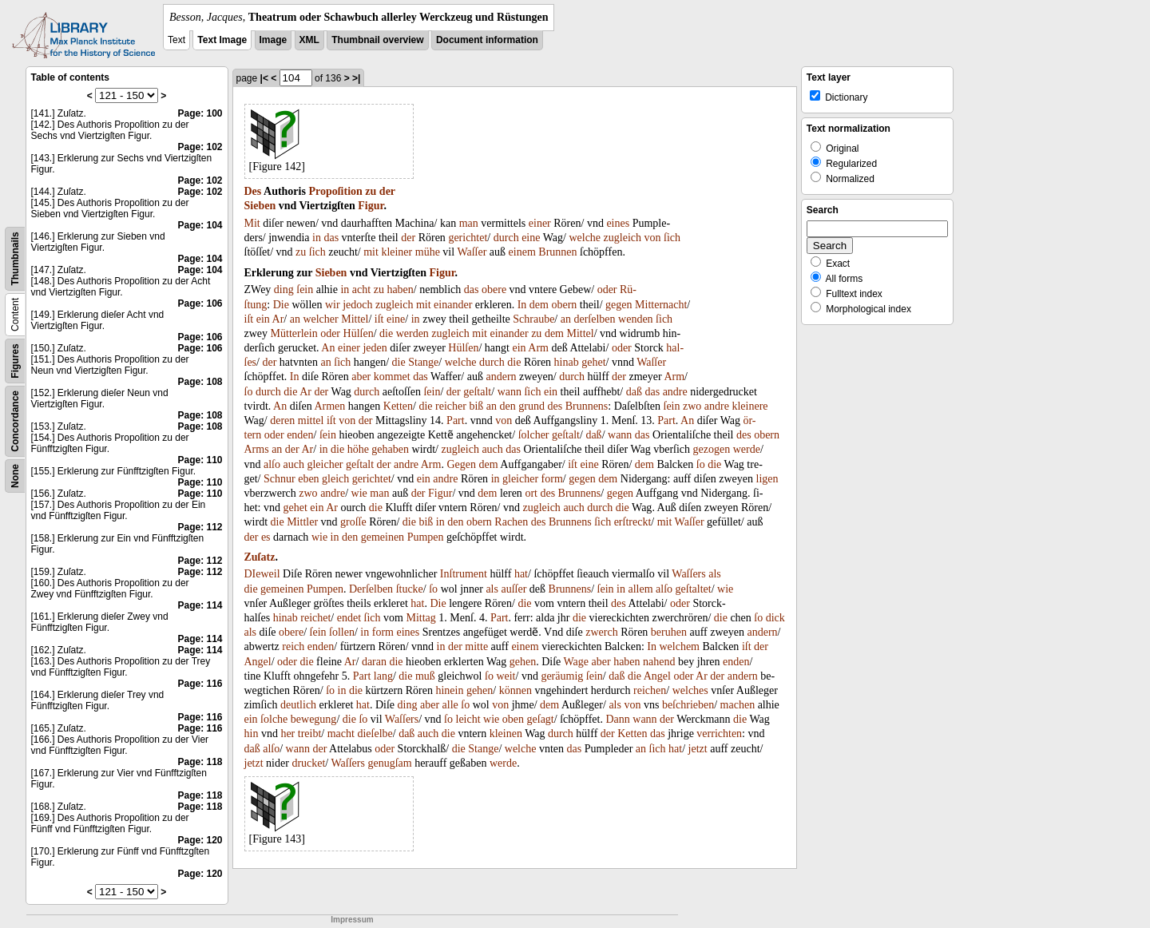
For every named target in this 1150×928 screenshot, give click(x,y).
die (386, 333)
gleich (335, 479)
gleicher (325, 464)
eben (308, 479)
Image (274, 40)
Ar (278, 319)
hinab (566, 362)
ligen (767, 479)
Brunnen (557, 252)
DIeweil (262, 574)
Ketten (398, 406)
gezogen (712, 449)
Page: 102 (199, 147)
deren (282, 420)
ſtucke (409, 589)
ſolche (274, 719)
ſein (304, 289)
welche (585, 238)
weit (505, 676)
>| (356, 78)
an (295, 319)
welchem (679, 646)
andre (675, 392)
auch (492, 449)
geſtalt (477, 392)
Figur (370, 206)
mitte (476, 646)
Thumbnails (15, 258)
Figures (15, 360)
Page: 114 (199, 605)
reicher (450, 406)
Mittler (302, 522)
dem (539, 305)
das (331, 238)
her (287, 734)
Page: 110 (199, 460)
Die (281, 305)
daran (374, 662)
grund (531, 406)
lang (383, 676)
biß (476, 406)
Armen (329, 406)
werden (412, 333)
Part (455, 420)
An (328, 348)
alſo (272, 464)
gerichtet (467, 238)
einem (522, 252)
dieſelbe (374, 734)
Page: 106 (199, 303)
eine (530, 238)
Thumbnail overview (377, 40)
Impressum (352, 919)
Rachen (511, 522)
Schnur (279, 479)
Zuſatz (260, 557)
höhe (358, 449)
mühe (427, 252)
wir (332, 305)
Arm (538, 348)
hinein (449, 690)
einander (453, 305)
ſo (248, 392)
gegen (618, 305)
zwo (692, 406)
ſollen (342, 632)
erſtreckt (633, 522)
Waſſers (688, 574)
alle (450, 705)
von (652, 238)
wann (509, 392)
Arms (256, 449)
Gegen (461, 464)
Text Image (222, 40)
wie (359, 493)
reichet (315, 618)
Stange (423, 362)
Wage (576, 662)
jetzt (698, 749)
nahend (659, 662)
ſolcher (533, 435)
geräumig (562, 676)
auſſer (513, 589)
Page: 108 (199, 381)
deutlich (298, 705)
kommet (392, 377)
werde (746, 449)
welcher (320, 319)
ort (531, 493)
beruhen (669, 632)
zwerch (601, 632)
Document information (487, 40)
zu (370, 191)
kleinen (506, 734)
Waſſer (471, 252)
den (508, 406)
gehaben (390, 449)
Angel (258, 662)
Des (253, 191)
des (554, 406)
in (316, 238)
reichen (649, 690)
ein (263, 319)
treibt (310, 734)
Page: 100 (199, 113)
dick (775, 618)
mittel (311, 420)
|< (264, 78)
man (468, 223)
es (266, 537)
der (387, 191)
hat (521, 574)
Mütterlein (294, 333)
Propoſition (335, 191)
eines (617, 223)
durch (506, 238)
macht (341, 734)
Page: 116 (199, 683)
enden (300, 435)
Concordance (15, 421)
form (552, 479)
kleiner (396, 252)
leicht (468, 719)
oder (607, 289)
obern (564, 305)
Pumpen (425, 537)
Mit (252, 223)
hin (251, 734)
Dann (617, 719)
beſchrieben (688, 705)
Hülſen (358, 333)
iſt (249, 319)
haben (400, 289)
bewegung (314, 719)
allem (641, 589)
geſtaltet (694, 589)
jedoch (357, 305)
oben (513, 719)
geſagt (540, 719)
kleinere (749, 406)
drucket (308, 763)
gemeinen (382, 537)
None (15, 476)
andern (501, 377)
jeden (375, 348)
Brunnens (587, 406)
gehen (523, 662)
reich (293, 646)
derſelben (594, 319)
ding (284, 289)
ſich (672, 238)
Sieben (260, 206)
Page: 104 (199, 225)
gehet (593, 362)
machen (737, 705)
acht (361, 289)
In (522, 305)
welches (690, 690)
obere (494, 289)
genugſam (389, 763)
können (515, 690)
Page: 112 (199, 527)
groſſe (353, 522)
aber (361, 377)
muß (425, 676)
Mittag (420, 618)
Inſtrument (463, 574)
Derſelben (371, 589)
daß (634, 392)
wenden (635, 319)
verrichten (719, 734)
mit (371, 252)
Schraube (533, 319)
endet (349, 618)
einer (540, 223)
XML (309, 40)
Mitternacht (661, 305)
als (714, 574)
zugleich (622, 238)
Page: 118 (199, 761)
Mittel (354, 319)
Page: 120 (199, 840)
